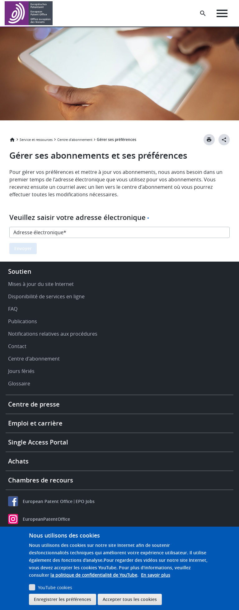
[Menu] (222, 13)
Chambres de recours (40, 480)
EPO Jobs (85, 501)
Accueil (12, 139)
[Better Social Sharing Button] (224, 139)
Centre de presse (34, 404)
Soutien (19, 271)
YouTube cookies (55, 587)
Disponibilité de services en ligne (46, 296)
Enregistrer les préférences (62, 599)
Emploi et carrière (35, 423)
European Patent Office (48, 501)
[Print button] (209, 139)
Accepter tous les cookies (130, 599)
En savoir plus (155, 575)
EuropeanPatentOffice (46, 519)
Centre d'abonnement (74, 139)
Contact (17, 346)
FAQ (12, 308)
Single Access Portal (38, 442)
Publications (22, 321)
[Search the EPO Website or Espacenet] (203, 13)
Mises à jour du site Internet (41, 284)
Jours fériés (21, 371)
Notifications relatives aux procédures (52, 333)
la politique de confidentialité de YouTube (93, 575)
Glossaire (19, 383)
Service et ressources (36, 139)
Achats (18, 461)
